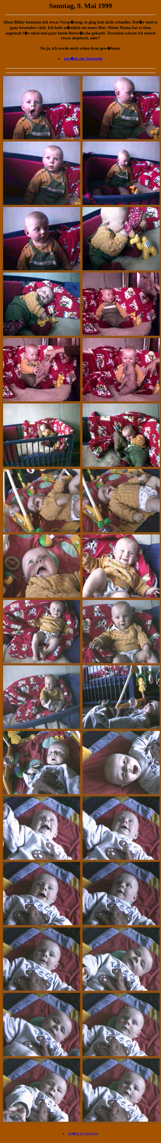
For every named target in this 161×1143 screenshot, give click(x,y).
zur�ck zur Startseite (83, 58)
